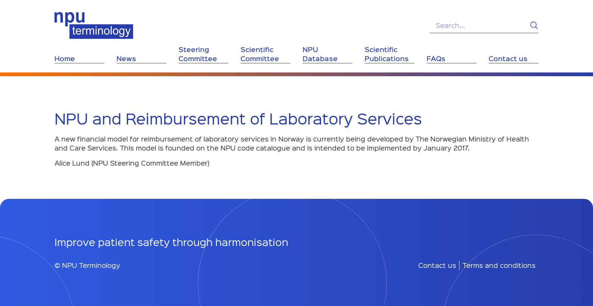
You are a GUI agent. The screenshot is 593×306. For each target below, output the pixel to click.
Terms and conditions (499, 265)
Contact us (437, 265)
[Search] (534, 25)
